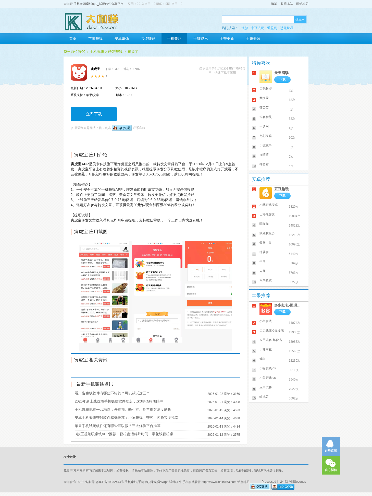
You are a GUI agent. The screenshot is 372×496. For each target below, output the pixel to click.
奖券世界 (265, 242)
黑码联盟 (265, 88)
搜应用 (300, 19)
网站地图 (302, 4)
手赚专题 (253, 39)
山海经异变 (267, 214)
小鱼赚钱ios (267, 378)
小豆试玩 (257, 28)
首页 (72, 39)
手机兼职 (174, 39)
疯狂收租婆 (267, 233)
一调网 (264, 126)
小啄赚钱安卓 (268, 205)
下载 (282, 79)
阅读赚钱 (148, 39)
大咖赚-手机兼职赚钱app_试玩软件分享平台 (93, 4)
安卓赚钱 (122, 39)
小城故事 (265, 145)
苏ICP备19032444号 (110, 482)
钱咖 (262, 359)
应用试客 (265, 387)
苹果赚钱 (95, 39)
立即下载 (94, 114)
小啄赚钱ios (267, 368)
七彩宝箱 (265, 136)
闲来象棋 (265, 280)
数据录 (264, 98)
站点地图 (243, 482)
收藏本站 (287, 4)
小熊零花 (265, 349)
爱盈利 (272, 28)
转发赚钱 (115, 52)
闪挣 (262, 271)
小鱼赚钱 (265, 321)
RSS (274, 4)
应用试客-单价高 (270, 340)
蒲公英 (264, 107)
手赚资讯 (200, 39)
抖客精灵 (265, 117)
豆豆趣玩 (281, 189)
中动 (262, 261)
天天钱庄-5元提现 (271, 330)
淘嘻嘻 (264, 155)
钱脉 (244, 28)
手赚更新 (227, 39)
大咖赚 (68, 482)
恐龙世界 (286, 28)
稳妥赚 (264, 252)
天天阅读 (281, 73)
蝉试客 (264, 396)
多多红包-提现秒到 (289, 305)
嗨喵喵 (264, 224)
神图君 (264, 164)
